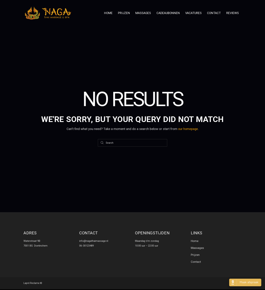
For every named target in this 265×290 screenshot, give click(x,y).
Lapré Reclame (31, 283)
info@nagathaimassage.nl (93, 240)
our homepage (188, 129)
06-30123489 (86, 245)
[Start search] (102, 143)
